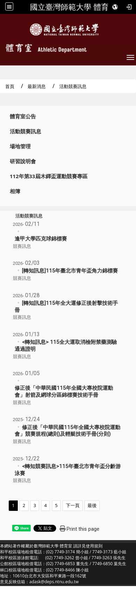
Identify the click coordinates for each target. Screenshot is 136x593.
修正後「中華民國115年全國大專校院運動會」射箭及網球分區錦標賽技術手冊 (64, 391)
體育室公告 (23, 116)
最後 (92, 505)
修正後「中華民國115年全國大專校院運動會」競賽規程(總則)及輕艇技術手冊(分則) (67, 430)
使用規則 (94, 546)
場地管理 (20, 146)
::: (2, 115)
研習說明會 (23, 161)
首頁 (9, 86)
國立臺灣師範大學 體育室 (73, 6)
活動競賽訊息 (25, 131)
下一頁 (73, 505)
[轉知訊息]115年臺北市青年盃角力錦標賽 (70, 271)
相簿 (15, 191)
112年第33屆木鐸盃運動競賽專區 (49, 176)
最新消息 (37, 86)
